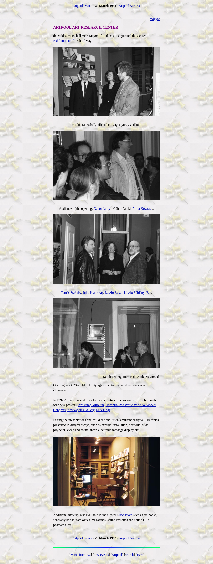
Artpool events (82, 5)
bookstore (126, 515)
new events (101, 555)
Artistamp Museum (91, 405)
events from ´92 (80, 555)
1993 (140, 555)
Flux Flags (103, 410)
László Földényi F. (136, 292)
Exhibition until (63, 41)
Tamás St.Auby (71, 292)
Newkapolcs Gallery (80, 410)
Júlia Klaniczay (93, 292)
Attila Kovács (141, 208)
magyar (155, 19)
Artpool (117, 555)
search (129, 555)
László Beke (113, 292)
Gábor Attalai (103, 208)
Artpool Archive (129, 5)
